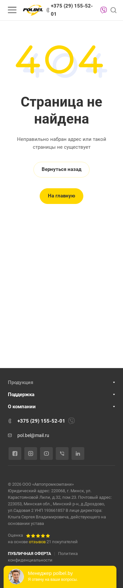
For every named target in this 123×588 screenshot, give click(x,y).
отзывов (37, 541)
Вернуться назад (61, 169)
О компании (22, 407)
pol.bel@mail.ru (33, 435)
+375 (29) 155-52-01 (72, 10)
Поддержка (21, 394)
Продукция (20, 382)
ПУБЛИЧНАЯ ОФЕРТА (29, 553)
